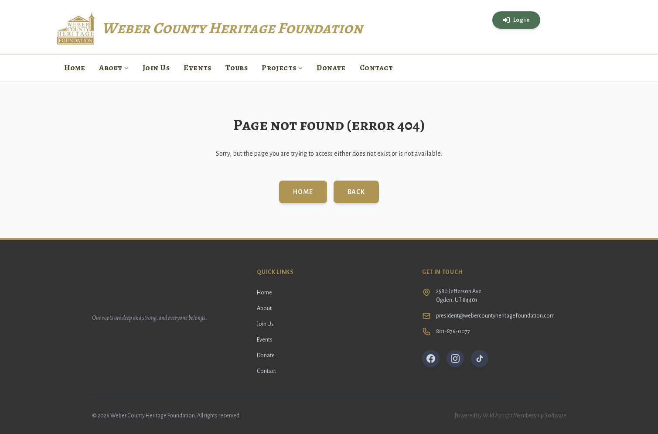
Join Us (156, 67)
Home (74, 67)
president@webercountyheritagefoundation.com (495, 316)
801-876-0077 (453, 331)
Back (356, 191)
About (114, 67)
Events (197, 67)
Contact (376, 67)
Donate (331, 67)
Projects (282, 67)
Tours (236, 67)
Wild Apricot (497, 416)
